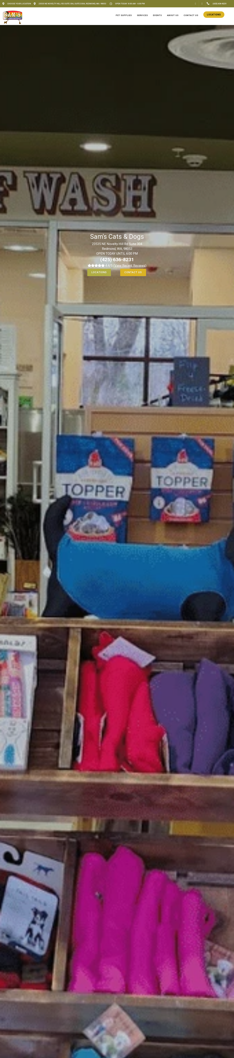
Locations (99, 272)
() (129, 265)
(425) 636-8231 (117, 259)
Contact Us (133, 272)
